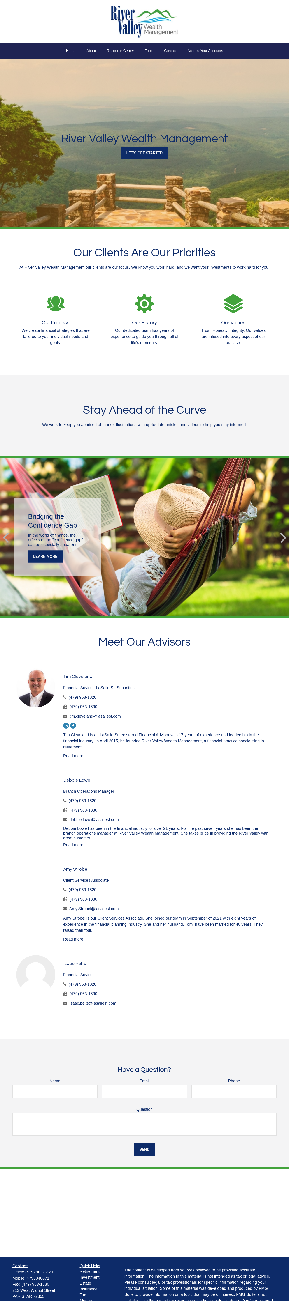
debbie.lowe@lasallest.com (94, 819)
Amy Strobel (75, 869)
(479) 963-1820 (82, 697)
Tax (83, 1295)
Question (144, 1109)
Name (54, 1081)
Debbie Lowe (76, 780)
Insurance (89, 1289)
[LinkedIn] (66, 726)
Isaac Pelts (74, 963)
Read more (73, 756)
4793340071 (38, 1278)
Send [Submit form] (144, 1149)
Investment (90, 1277)
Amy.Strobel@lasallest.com (94, 908)
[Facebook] (73, 726)
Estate (85, 1283)
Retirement (90, 1271)
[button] (71, 50)
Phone (234, 1081)
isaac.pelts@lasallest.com (93, 1003)
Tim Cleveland (77, 676)
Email (144, 1081)
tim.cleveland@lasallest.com (95, 716)
